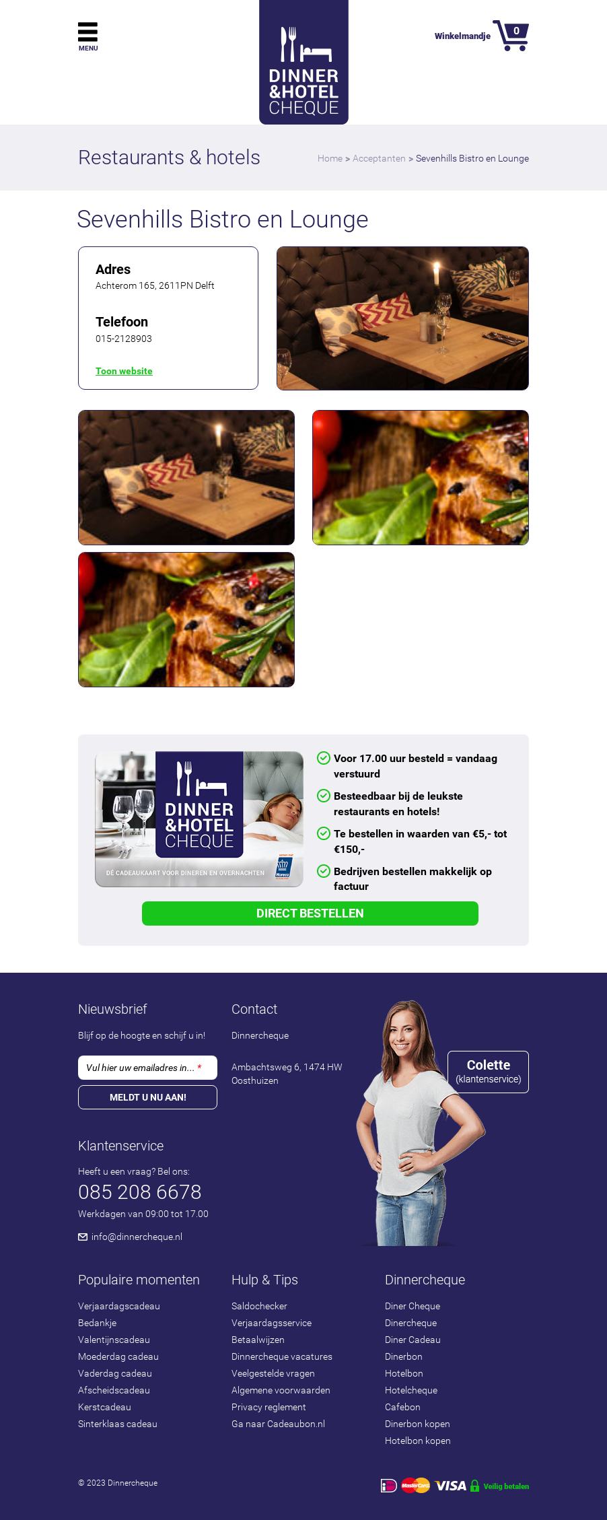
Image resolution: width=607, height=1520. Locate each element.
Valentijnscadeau (114, 1339)
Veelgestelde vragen (273, 1373)
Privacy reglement (268, 1407)
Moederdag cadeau (118, 1356)
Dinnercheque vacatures (281, 1356)
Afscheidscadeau (114, 1390)
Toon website (124, 371)
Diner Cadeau (413, 1339)
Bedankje (97, 1322)
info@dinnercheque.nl (137, 1236)
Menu (88, 48)
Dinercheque (411, 1322)
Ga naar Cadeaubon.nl (278, 1423)
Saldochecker (259, 1306)
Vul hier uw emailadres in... (143, 1067)
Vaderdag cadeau (115, 1373)
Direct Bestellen (310, 913)
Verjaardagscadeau (119, 1306)
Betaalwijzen (258, 1339)
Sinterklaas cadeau (117, 1423)
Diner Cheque (412, 1306)
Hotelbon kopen (418, 1440)
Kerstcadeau (104, 1407)
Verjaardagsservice (271, 1322)
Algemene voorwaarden (280, 1390)
